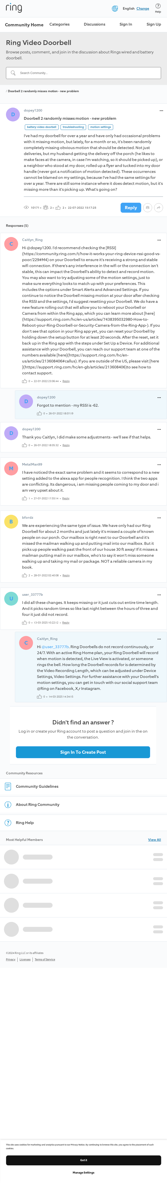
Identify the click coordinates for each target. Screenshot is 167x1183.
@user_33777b (55, 646)
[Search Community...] (86, 73)
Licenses (25, 959)
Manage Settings (83, 1173)
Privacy (10, 959)
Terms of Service (45, 959)
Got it (83, 1160)
